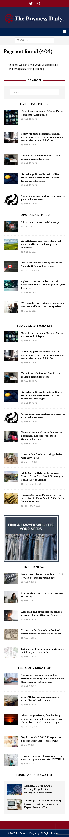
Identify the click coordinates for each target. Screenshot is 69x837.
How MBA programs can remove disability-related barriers (40, 698)
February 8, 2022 (32, 726)
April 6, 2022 (30, 686)
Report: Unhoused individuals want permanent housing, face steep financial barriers (41, 436)
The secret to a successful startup (40, 222)
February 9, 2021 (32, 270)
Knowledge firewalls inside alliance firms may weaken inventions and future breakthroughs (41, 178)
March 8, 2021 (30, 226)
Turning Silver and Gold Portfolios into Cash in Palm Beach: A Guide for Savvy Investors (42, 498)
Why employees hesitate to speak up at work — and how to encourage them (43, 304)
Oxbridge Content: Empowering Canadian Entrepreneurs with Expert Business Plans (42, 804)
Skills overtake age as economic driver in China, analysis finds (43, 650)
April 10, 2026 (30, 163)
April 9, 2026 (30, 582)
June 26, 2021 (30, 763)
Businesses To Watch (35, 775)
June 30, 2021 (30, 251)
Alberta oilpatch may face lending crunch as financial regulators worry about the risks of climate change (41, 719)
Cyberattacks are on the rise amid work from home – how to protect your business (43, 285)
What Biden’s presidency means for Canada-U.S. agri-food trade (41, 264)
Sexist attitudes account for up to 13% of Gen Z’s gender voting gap (42, 576)
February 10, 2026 (32, 484)
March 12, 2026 (31, 462)
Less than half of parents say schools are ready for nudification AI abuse (41, 613)
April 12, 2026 (30, 119)
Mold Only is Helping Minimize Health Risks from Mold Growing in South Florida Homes (42, 476)
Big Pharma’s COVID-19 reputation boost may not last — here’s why (41, 739)
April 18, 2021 (30, 292)
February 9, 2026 (32, 505)
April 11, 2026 (30, 144)
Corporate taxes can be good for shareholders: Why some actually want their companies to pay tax (43, 678)
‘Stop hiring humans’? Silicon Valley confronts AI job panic (42, 113)
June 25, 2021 (30, 310)
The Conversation (34, 668)
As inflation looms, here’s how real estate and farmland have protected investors (41, 244)
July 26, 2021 (30, 745)
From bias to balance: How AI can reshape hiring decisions (40, 157)
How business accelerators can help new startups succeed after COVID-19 (42, 757)
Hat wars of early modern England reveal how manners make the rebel (41, 632)
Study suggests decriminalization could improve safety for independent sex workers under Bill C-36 (42, 137)
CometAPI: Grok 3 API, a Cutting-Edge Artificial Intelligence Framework (38, 789)
